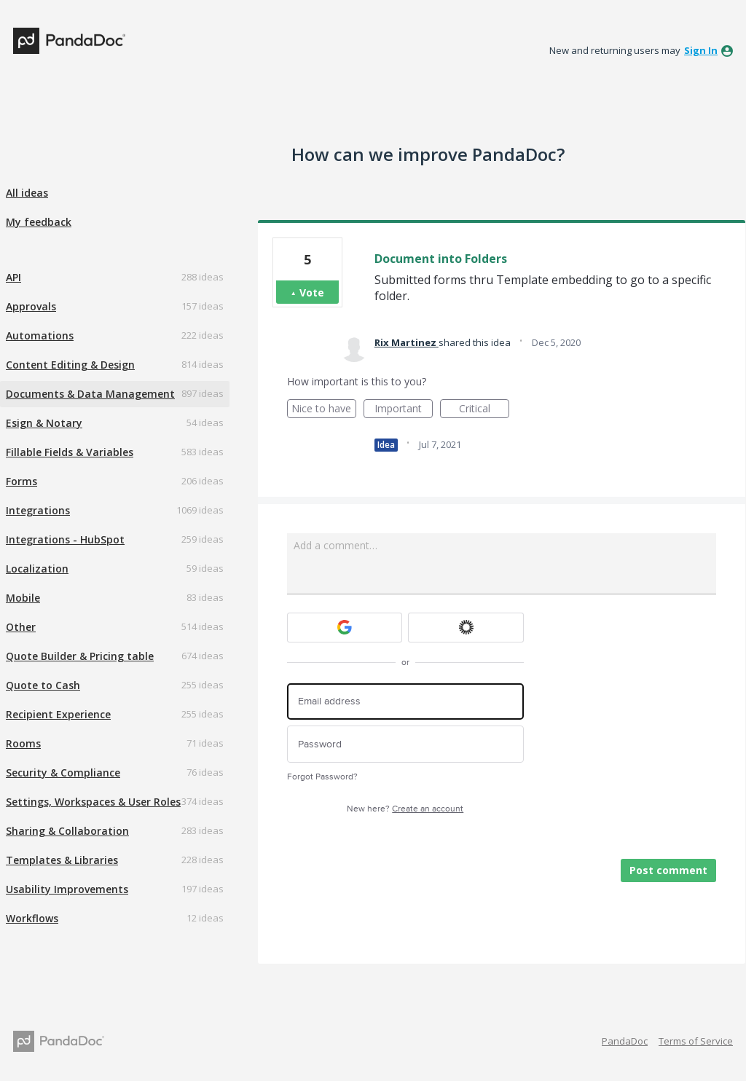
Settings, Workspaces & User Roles (93, 802)
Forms (21, 481)
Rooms (23, 743)
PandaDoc (625, 1040)
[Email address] (405, 701)
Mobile (23, 598)
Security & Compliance (63, 772)
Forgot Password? (322, 776)
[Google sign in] (345, 627)
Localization (37, 568)
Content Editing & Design (70, 365)
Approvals (31, 306)
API (13, 277)
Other (21, 627)
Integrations (38, 510)
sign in (701, 50)
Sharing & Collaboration (67, 831)
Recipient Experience (58, 714)
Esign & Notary (44, 423)
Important (403, 409)
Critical (484, 409)
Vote (311, 292)
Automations (40, 335)
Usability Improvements (67, 889)
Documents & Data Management (90, 394)
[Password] (405, 744)
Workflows (32, 918)
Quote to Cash (43, 685)
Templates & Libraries (62, 860)
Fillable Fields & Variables (69, 452)
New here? (405, 808)
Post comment (668, 870)
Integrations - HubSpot (65, 539)
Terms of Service (696, 1040)
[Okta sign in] (466, 627)
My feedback (38, 222)
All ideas (27, 193)
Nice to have (323, 409)
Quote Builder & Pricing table (80, 656)
